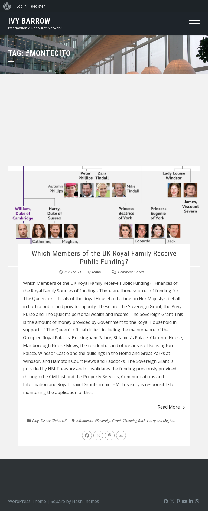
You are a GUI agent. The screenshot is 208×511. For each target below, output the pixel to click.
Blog (35, 420)
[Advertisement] (104, 126)
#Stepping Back (133, 420)
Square (58, 501)
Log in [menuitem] (21, 6)
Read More (171, 407)
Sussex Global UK (53, 420)
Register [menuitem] (38, 6)
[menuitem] (7, 6)
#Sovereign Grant (108, 420)
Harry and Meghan (161, 420)
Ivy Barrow (29, 21)
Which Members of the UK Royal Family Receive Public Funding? (104, 257)
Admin (96, 272)
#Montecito (84, 420)
